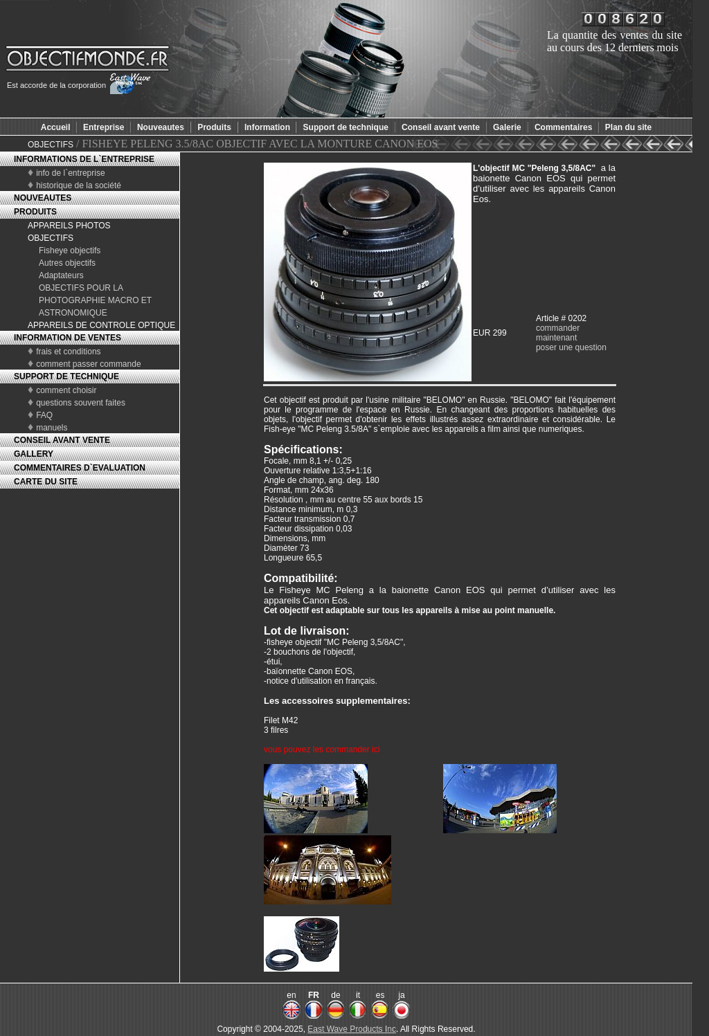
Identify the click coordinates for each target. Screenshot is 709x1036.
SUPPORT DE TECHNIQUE (66, 376)
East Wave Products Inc (351, 1029)
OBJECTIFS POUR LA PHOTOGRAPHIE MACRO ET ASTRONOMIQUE (95, 300)
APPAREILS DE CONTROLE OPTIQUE (101, 325)
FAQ (44, 415)
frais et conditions (68, 351)
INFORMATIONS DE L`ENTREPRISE (84, 159)
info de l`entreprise (70, 173)
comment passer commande (88, 364)
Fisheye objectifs (69, 250)
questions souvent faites (80, 403)
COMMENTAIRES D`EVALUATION (79, 468)
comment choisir (66, 390)
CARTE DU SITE (46, 482)
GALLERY (33, 454)
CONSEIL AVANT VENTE (62, 440)
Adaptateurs (61, 275)
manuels (51, 428)
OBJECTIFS (50, 144)
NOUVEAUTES (42, 198)
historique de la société (78, 185)
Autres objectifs (67, 263)
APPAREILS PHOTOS (69, 225)
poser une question (571, 347)
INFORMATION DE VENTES (67, 338)
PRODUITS (35, 212)
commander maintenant (558, 333)
